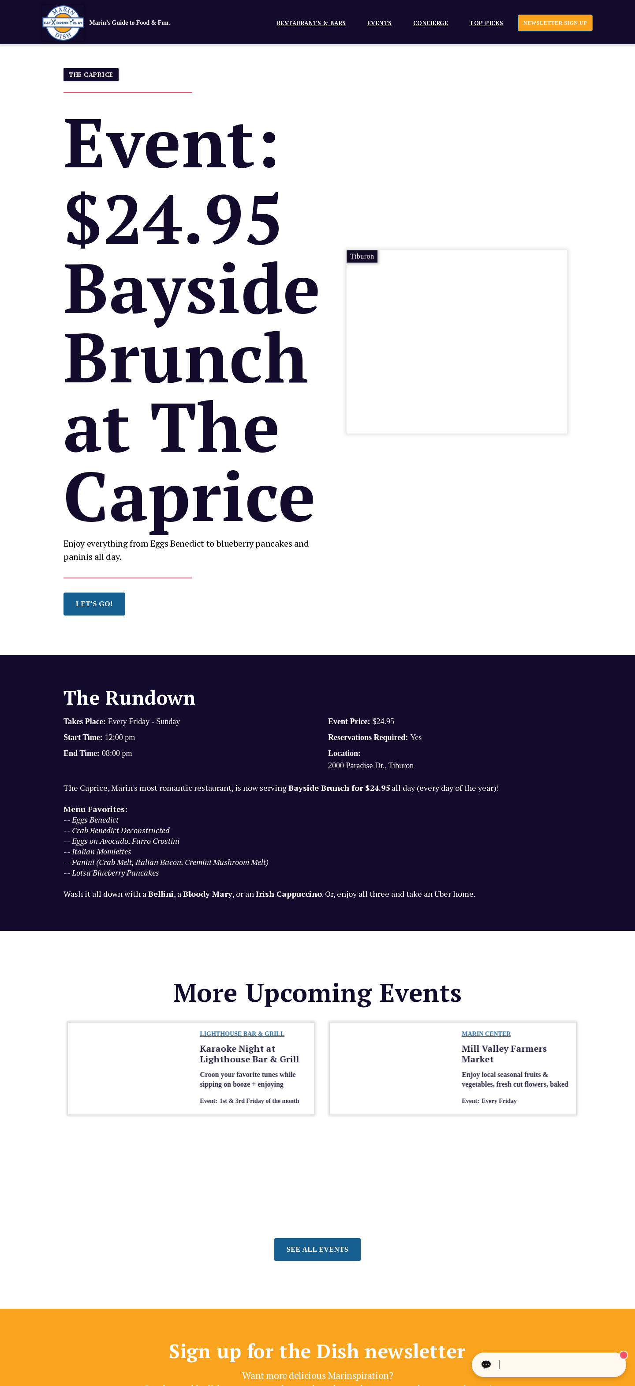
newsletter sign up (555, 23)
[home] (119, 23)
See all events (317, 1249)
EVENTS (379, 23)
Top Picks (486, 23)
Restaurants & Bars (311, 23)
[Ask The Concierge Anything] (549, 1364)
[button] (308, 23)
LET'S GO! (94, 604)
